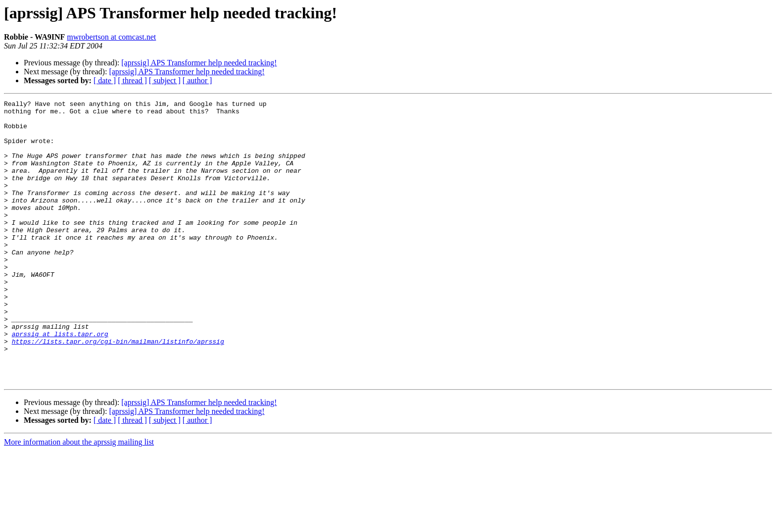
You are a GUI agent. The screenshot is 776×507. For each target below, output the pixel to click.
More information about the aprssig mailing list (79, 498)
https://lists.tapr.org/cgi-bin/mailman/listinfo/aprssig (118, 390)
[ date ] (105, 80)
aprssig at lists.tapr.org (60, 381)
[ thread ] (132, 80)
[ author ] (197, 80)
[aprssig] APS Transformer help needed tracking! (199, 62)
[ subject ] (165, 80)
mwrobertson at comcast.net (111, 37)
